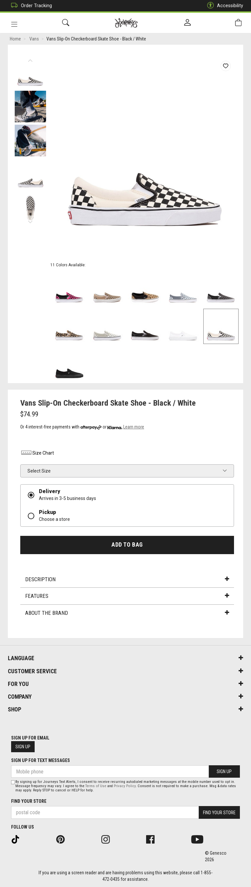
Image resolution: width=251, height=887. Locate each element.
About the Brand (127, 613)
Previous (30, 59)
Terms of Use (95, 786)
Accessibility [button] (223, 5)
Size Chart (37, 453)
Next (30, 220)
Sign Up (22, 746)
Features (127, 596)
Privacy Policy (125, 786)
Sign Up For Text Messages (40, 760)
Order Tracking (30, 5)
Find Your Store (28, 801)
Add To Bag (126, 544)
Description (127, 579)
